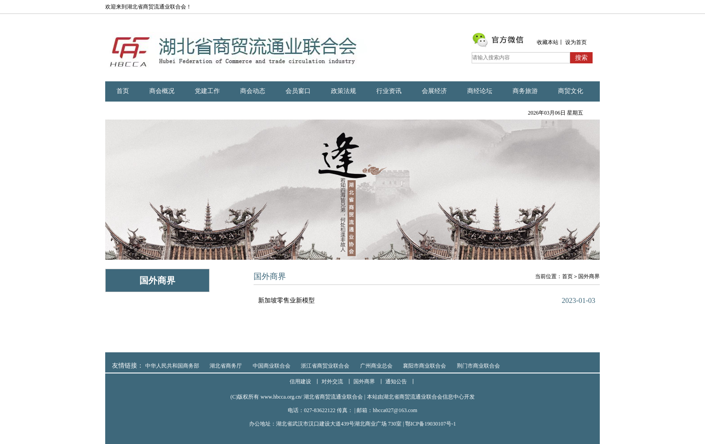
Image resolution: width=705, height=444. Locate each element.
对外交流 (332, 381)
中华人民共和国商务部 (172, 366)
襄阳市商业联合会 (424, 366)
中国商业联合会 (271, 366)
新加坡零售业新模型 (286, 300)
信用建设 (300, 381)
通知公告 (396, 381)
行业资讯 (389, 91)
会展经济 (434, 91)
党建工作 (207, 91)
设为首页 (576, 42)
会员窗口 (298, 91)
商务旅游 (525, 91)
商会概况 (161, 91)
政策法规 (343, 91)
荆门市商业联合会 (478, 366)
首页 (122, 91)
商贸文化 (570, 91)
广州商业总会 (376, 366)
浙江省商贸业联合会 (325, 366)
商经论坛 (479, 91)
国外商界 (589, 276)
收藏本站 (547, 42)
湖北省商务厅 (226, 366)
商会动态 (252, 91)
